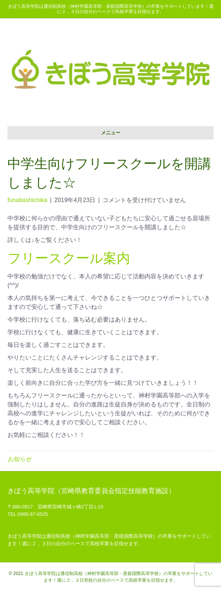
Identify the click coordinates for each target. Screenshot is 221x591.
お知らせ (19, 459)
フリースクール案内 (68, 258)
